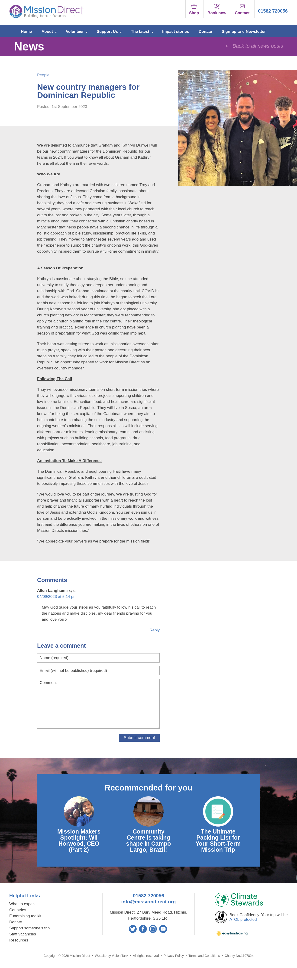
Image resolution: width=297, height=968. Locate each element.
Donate (205, 31)
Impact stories (175, 31)
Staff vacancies (22, 934)
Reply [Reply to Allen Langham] (155, 630)
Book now (216, 9)
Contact (242, 9)
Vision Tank (120, 956)
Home (26, 31)
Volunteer (75, 31)
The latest (140, 31)
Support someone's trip (29, 928)
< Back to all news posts (254, 46)
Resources (18, 940)
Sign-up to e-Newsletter (244, 31)
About (47, 31)
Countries (17, 910)
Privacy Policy (174, 956)
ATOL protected (243, 919)
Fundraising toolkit (25, 916)
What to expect (22, 904)
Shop (194, 9)
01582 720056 (273, 10)
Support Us (107, 31)
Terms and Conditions (204, 956)
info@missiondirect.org (148, 901)
